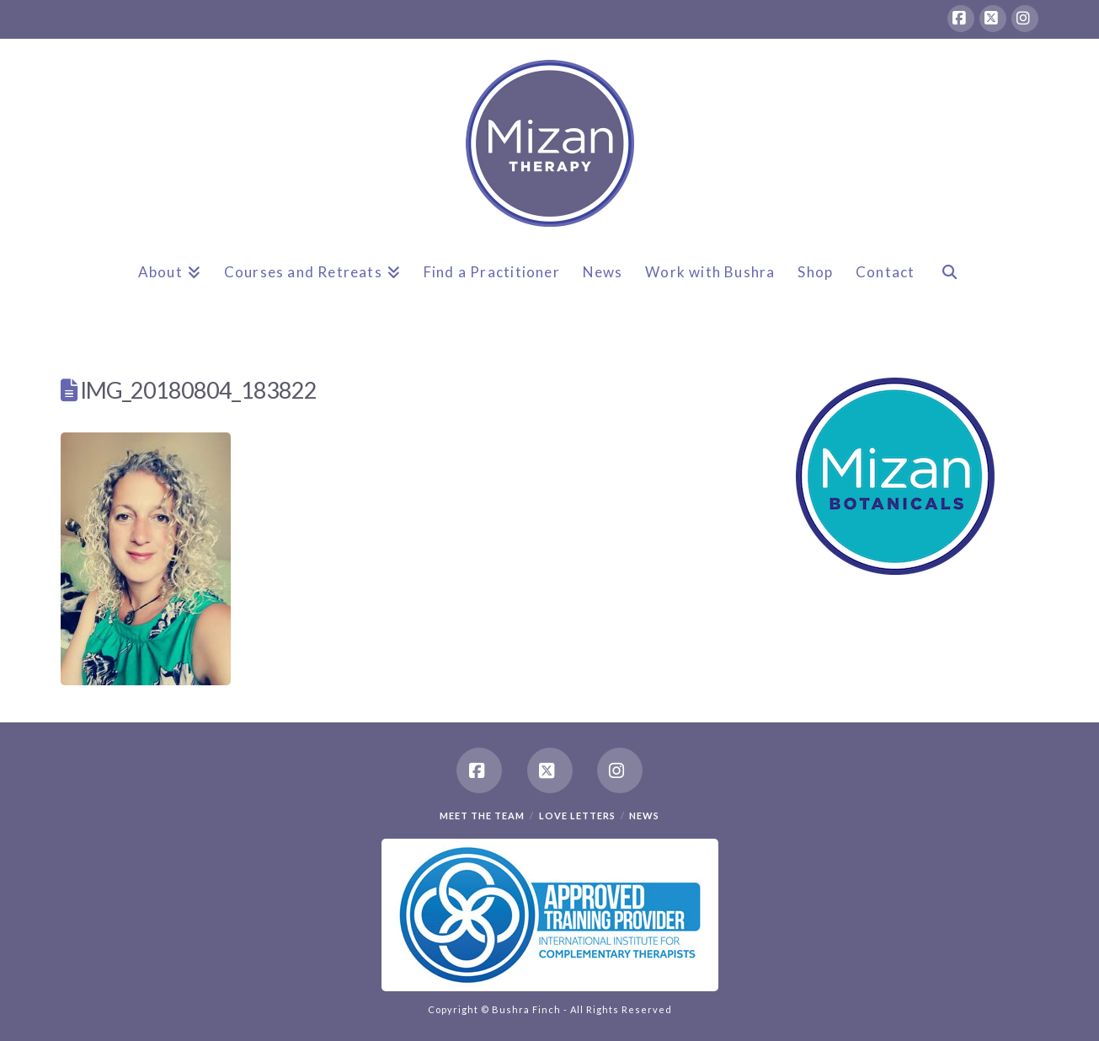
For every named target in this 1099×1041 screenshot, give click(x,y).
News (644, 815)
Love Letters (577, 815)
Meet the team (482, 815)
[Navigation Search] (949, 286)
